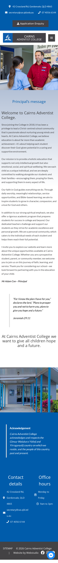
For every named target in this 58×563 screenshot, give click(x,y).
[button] (3, 67)
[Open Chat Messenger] (51, 555)
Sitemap (8, 548)
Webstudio (32, 552)
